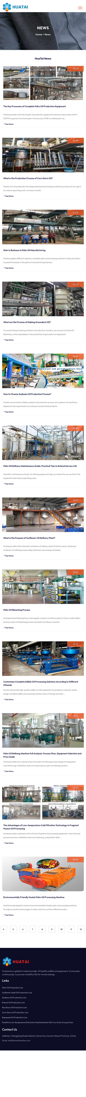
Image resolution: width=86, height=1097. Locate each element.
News (47, 34)
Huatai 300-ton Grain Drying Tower (58, 1022)
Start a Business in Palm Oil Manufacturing (24, 250)
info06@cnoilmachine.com (19, 1040)
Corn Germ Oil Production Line (15, 1012)
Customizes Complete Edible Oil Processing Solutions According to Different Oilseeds (40, 683)
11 (71, 929)
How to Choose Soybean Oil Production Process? (27, 394)
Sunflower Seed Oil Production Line (17, 992)
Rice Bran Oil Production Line (14, 1007)
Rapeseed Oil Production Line (14, 1017)
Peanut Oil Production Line (13, 1002)
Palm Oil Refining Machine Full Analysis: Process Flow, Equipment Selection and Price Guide (42, 755)
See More (8, 124)
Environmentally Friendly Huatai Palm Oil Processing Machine (33, 897)
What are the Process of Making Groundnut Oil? (27, 322)
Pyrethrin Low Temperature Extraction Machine (22, 1022)
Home (38, 34)
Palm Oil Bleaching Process (16, 609)
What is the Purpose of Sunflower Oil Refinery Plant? (29, 538)
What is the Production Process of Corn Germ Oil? (28, 178)
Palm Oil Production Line (12, 987)
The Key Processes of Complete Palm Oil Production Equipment (34, 106)
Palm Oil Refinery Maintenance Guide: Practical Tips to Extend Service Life (40, 466)
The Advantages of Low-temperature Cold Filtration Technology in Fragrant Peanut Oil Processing (41, 827)
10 (61, 929)
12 (81, 929)
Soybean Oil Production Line (14, 997)
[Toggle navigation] (80, 7)
